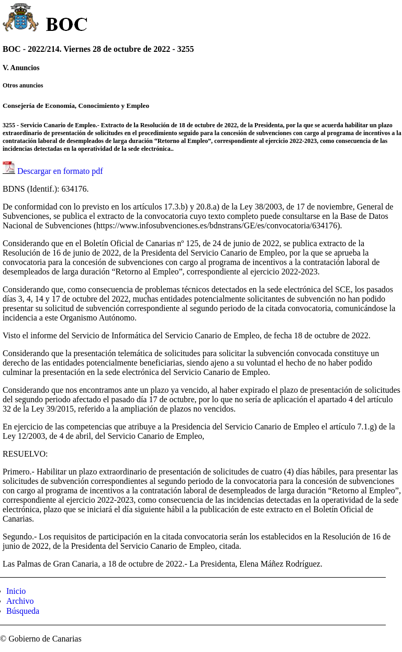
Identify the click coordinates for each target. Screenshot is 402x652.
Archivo (20, 600)
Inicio (16, 591)
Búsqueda (22, 610)
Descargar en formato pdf (60, 171)
